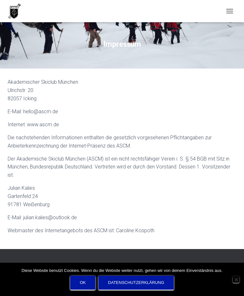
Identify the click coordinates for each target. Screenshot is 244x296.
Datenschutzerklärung (136, 282)
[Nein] (236, 279)
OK (83, 282)
